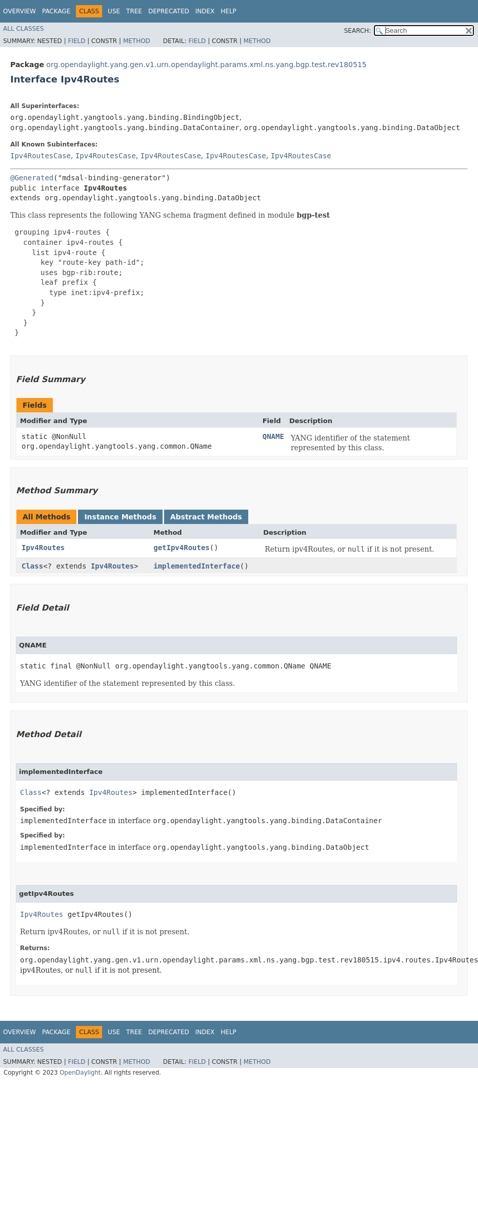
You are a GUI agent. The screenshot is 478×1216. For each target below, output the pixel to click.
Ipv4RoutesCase (40, 156)
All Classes (23, 28)
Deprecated (168, 11)
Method (136, 41)
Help (228, 11)
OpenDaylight (80, 1072)
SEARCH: (357, 30)
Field (76, 41)
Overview (19, 11)
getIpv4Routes (181, 547)
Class (32, 566)
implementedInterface (196, 566)
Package (56, 11)
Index (205, 11)
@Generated (31, 178)
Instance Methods (120, 517)
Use (114, 11)
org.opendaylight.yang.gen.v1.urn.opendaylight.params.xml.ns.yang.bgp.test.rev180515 (206, 64)
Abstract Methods (206, 517)
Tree (134, 11)
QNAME (273, 436)
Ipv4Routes (43, 547)
